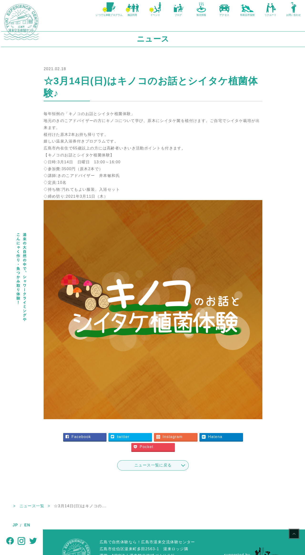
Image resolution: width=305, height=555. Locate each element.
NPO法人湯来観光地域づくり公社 (143, 530)
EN (27, 525)
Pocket (165, 421)
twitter (142, 411)
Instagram (190, 411)
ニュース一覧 (73, 480)
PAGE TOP (294, 534)
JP (15, 525)
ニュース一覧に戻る (174, 440)
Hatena (231, 411)
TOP (47, 480)
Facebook (102, 411)
